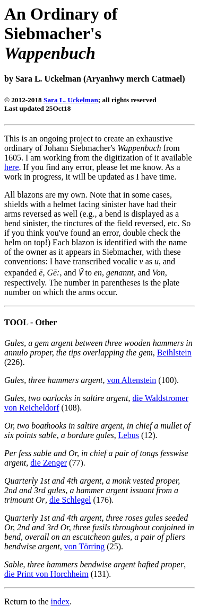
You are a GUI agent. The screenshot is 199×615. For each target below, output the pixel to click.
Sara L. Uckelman (71, 100)
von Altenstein (131, 380)
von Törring (84, 546)
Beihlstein (174, 352)
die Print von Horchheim (46, 573)
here (11, 167)
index (60, 601)
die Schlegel (70, 499)
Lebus (128, 435)
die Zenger (48, 462)
